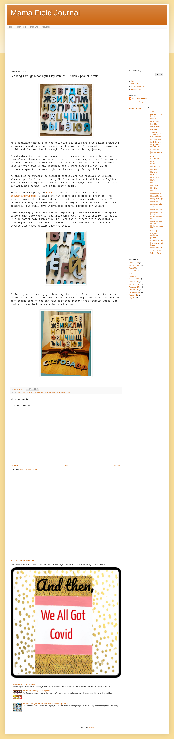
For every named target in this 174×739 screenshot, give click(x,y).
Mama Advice (155, 167)
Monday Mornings (156, 196)
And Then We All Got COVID (23, 560)
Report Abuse (135, 108)
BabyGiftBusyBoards (23, 196)
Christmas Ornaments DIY (155, 133)
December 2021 (134, 265)
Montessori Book (156, 209)
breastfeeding (155, 129)
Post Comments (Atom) (28, 469)
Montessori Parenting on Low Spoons (36, 691)
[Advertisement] (30, 49)
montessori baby (156, 204)
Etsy (49, 192)
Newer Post (15, 466)
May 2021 (132, 273)
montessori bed (155, 207)
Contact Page (136, 89)
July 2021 (132, 268)
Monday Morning (156, 193)
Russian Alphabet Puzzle (52, 392)
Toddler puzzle (65, 392)
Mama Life (154, 169)
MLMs (152, 180)
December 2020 (134, 284)
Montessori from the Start (156, 222)
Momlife (153, 191)
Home (10, 27)
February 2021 (134, 279)
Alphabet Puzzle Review (24, 392)
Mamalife (153, 172)
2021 (152, 111)
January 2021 (134, 282)
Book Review (155, 127)
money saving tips (156, 199)
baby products (155, 121)
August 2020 (133, 295)
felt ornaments (155, 149)
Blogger (91, 727)
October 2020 (134, 290)
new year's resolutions (154, 234)
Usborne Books (155, 253)
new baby (153, 231)
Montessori (21, 27)
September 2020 (135, 292)
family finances (155, 142)
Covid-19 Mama (156, 137)
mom (152, 183)
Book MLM (154, 124)
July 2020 (132, 298)
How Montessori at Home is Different (25, 685)
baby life (153, 119)
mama (152, 164)
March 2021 (133, 276)
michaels (153, 175)
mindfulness (154, 177)
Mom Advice (154, 185)
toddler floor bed (156, 248)
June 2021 (133, 271)
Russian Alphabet (38, 392)
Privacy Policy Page (138, 86)
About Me (46, 27)
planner (153, 238)
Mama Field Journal (45, 12)
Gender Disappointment (155, 157)
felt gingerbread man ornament (155, 146)
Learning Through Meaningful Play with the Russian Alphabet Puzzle (47, 704)
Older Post (117, 466)
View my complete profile (138, 102)
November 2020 (134, 287)
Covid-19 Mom (155, 139)
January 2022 (134, 263)
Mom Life (34, 27)
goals (152, 161)
